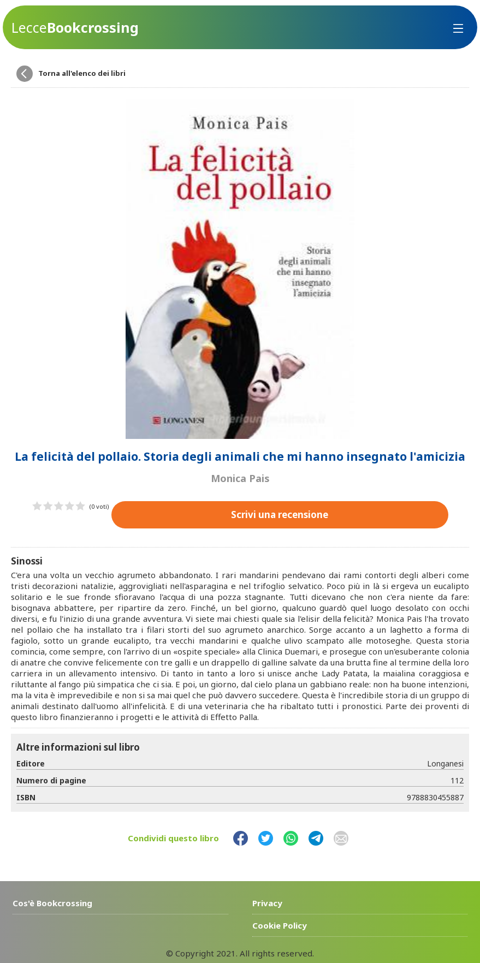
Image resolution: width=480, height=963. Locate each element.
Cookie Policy (279, 924)
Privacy (267, 902)
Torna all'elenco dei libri (82, 73)
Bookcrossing (75, 27)
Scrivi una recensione (279, 514)
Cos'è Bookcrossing (52, 902)
